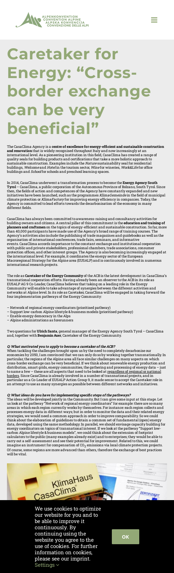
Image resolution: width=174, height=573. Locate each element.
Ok (125, 536)
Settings (47, 564)
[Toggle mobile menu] (154, 20)
